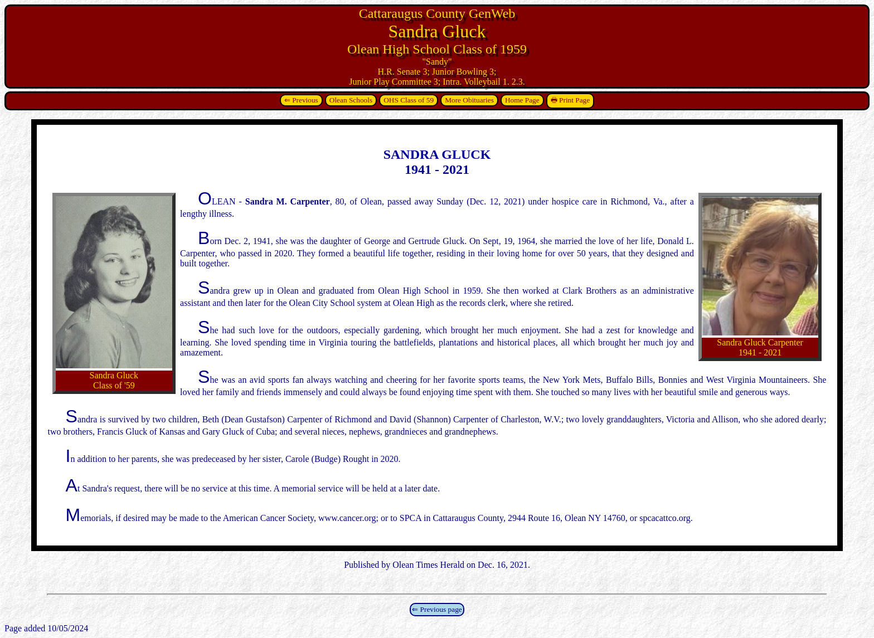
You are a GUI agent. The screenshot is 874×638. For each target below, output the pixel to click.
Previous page (441, 609)
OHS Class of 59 (408, 100)
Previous (305, 100)
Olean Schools (350, 100)
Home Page (522, 100)
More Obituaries (469, 100)
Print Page (574, 100)
